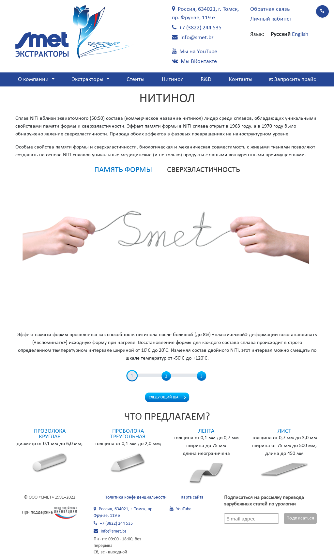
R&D (206, 79)
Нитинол (173, 79)
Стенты (135, 79)
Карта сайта (192, 497)
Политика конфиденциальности (135, 497)
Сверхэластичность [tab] (203, 170)
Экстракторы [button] (88, 79)
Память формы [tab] (123, 170)
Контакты (240, 79)
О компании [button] (34, 79)
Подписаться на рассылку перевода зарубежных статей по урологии (264, 501)
